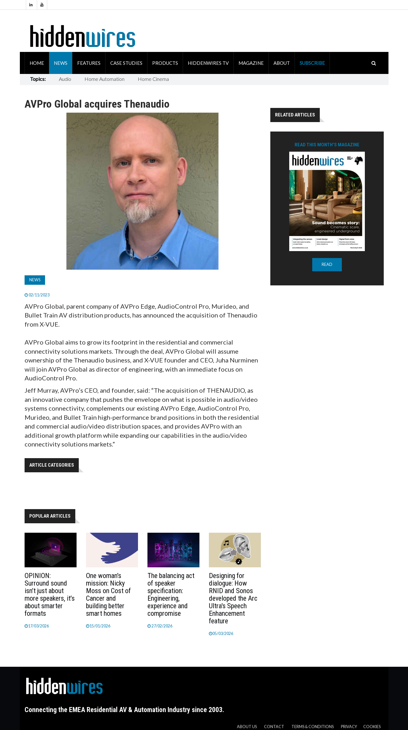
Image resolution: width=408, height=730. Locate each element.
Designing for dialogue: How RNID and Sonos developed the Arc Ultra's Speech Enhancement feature (233, 598)
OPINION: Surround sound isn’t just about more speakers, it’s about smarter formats (50, 594)
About (281, 63)
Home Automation (104, 79)
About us (247, 726)
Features (89, 63)
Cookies (372, 726)
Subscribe (312, 63)
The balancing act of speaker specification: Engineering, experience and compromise (170, 594)
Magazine (251, 63)
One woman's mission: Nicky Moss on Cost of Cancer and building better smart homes (108, 594)
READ (327, 264)
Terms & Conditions (312, 726)
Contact (274, 726)
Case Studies (126, 63)
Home (37, 63)
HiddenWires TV (208, 63)
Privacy (349, 726)
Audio (65, 79)
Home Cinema (153, 79)
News (60, 63)
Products (165, 63)
